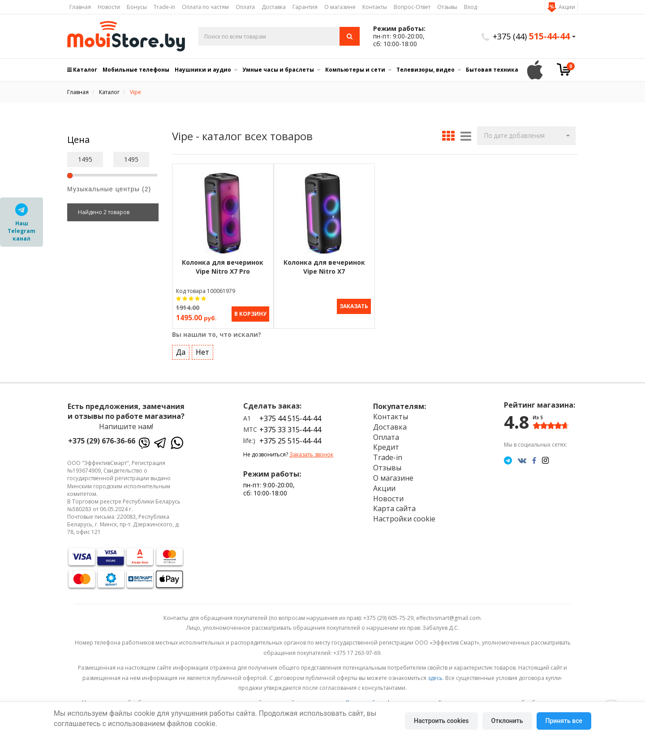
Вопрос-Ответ (412, 7)
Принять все (564, 720)
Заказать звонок (311, 454)
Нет (202, 352)
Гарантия (305, 7)
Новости (109, 7)
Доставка (274, 7)
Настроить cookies (441, 720)
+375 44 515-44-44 (290, 417)
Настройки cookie (404, 518)
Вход (470, 7)
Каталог (82, 69)
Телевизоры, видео (425, 69)
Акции (567, 7)
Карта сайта (394, 508)
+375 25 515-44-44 (290, 440)
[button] (526, 135)
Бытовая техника (492, 69)
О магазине (340, 7)
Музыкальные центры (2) (109, 189)
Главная (80, 7)
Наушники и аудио (203, 69)
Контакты (374, 7)
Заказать (354, 306)
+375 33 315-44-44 (290, 429)
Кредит (386, 447)
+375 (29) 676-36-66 (101, 440)
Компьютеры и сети (355, 69)
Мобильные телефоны (136, 69)
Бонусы (137, 7)
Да (180, 352)
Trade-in (164, 7)
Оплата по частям (205, 7)
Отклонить (507, 720)
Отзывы (447, 7)
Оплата (245, 7)
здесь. (436, 677)
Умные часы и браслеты (278, 69)
